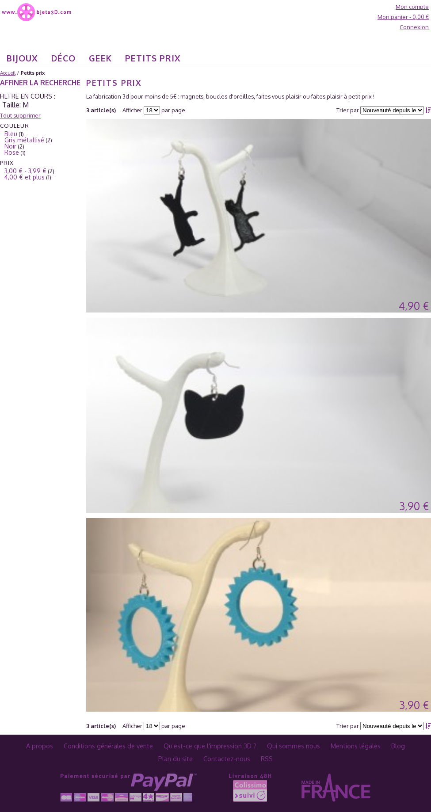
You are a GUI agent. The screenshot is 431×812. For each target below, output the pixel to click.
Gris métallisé (24, 140)
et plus (24, 177)
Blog (398, 746)
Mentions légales (356, 746)
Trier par (347, 110)
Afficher (132, 110)
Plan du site (175, 758)
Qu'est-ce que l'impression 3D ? (210, 746)
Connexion (414, 26)
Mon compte (412, 6)
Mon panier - (403, 16)
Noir (10, 146)
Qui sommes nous (293, 746)
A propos (39, 746)
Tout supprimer (20, 115)
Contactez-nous (226, 758)
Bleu (10, 133)
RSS (267, 758)
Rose (11, 152)
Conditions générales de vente (108, 746)
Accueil (7, 72)
